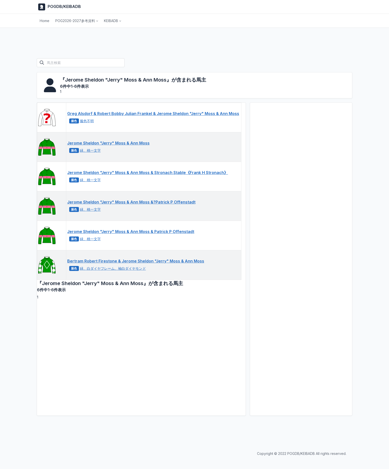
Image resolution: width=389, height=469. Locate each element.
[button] (76, 20)
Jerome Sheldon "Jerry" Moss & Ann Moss (108, 143)
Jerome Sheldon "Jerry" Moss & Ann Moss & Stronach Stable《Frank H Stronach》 (147, 172)
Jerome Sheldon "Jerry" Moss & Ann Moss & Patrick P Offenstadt (130, 231)
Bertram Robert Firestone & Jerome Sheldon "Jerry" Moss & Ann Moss (135, 261)
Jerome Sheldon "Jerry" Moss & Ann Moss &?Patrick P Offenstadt (131, 202)
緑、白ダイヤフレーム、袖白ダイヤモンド (113, 268)
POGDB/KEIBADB (59, 7)
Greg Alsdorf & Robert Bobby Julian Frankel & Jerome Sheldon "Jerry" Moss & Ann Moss (153, 113)
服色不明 (87, 121)
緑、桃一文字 (90, 150)
